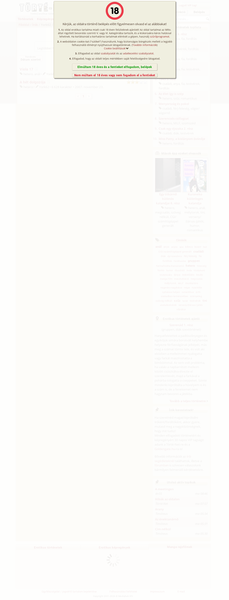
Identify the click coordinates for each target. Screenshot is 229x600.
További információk (144, 45)
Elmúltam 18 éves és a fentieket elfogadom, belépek (114, 67)
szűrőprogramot (159, 36)
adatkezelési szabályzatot (138, 53)
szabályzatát (108, 53)
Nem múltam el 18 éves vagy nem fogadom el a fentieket (114, 75)
